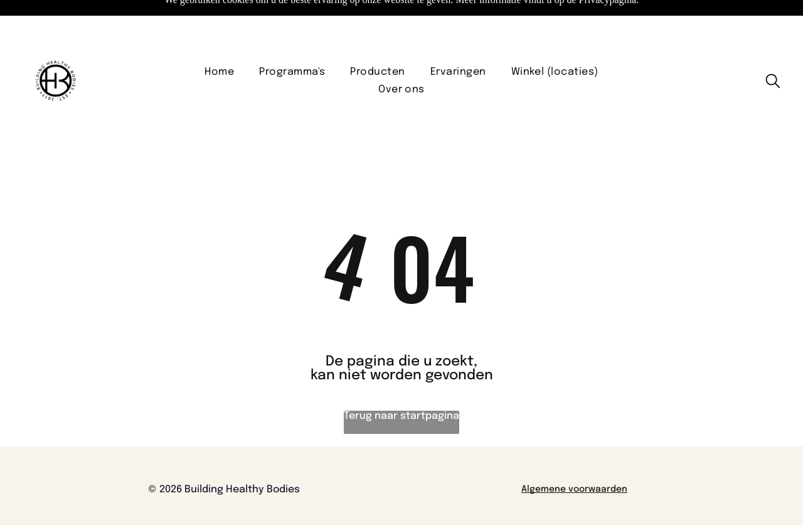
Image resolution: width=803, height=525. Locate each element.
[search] (772, 50)
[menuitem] (219, 40)
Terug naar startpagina (401, 384)
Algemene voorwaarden (574, 457)
